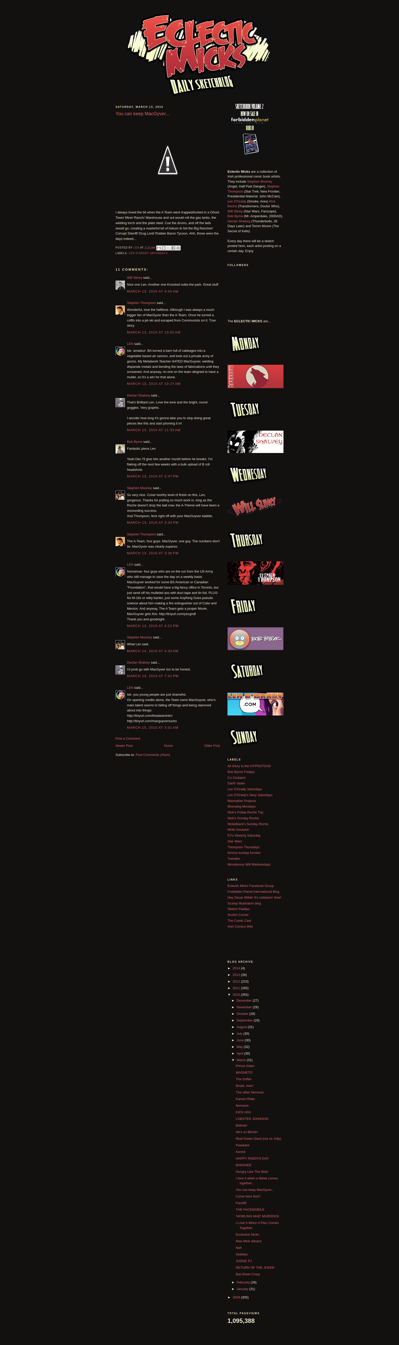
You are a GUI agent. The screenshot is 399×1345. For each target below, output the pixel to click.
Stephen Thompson (141, 303)
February (244, 1282)
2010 (237, 995)
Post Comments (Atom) (153, 755)
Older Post (212, 746)
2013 (237, 975)
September (245, 1020)
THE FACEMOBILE (250, 1209)
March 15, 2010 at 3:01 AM (152, 727)
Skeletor (242, 1254)
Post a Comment (128, 738)
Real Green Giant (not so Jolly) (258, 1139)
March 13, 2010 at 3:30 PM (153, 522)
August (242, 1027)
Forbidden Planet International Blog (253, 892)
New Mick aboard (248, 1241)
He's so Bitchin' (247, 1132)
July (240, 1033)
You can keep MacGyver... (255, 1190)
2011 (237, 988)
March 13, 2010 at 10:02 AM (154, 332)
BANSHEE (243, 1165)
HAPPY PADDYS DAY (252, 1158)
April (240, 1053)
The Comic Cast (239, 921)
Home (168, 746)
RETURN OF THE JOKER (255, 1267)
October (243, 1014)
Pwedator (243, 1145)
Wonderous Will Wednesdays (248, 864)
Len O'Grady (236, 201)
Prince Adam (245, 1066)
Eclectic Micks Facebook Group (250, 886)
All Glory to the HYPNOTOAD (249, 766)
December (245, 1000)
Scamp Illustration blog (244, 903)
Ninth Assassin (238, 829)
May (240, 1047)
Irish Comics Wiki (240, 926)
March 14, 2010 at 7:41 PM (153, 676)
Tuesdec (233, 858)
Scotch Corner (238, 915)
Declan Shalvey (138, 395)
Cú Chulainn (236, 778)
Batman (241, 1125)
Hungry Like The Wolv (252, 1172)
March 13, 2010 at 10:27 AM (154, 384)
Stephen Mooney (139, 488)
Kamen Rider (245, 1099)
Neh (239, 1248)
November (245, 1007)
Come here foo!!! (248, 1196)
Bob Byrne (134, 442)
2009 (237, 1297)
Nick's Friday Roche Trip (245, 812)
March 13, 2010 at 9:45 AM (152, 291)
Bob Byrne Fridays (241, 772)
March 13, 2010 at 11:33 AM (154, 430)
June (241, 1040)
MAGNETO (244, 1072)
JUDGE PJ (244, 1261)
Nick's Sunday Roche (243, 818)
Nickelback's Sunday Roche (247, 824)
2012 (237, 981)
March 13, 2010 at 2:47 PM (153, 476)
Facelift (241, 1203)
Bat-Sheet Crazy (248, 1274)
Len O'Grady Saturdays (148, 253)
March (242, 1060)
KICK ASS (243, 1112)
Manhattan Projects (241, 801)
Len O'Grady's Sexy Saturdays (250, 795)
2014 (237, 968)
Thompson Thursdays (243, 847)
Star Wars (234, 841)
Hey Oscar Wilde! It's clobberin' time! (254, 897)
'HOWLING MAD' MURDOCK (257, 1216)
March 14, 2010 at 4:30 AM (152, 651)
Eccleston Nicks (247, 1234)
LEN (130, 344)
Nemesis (242, 1105)
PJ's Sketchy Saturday (244, 835)
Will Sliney (134, 278)
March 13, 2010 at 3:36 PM (153, 553)
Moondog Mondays (241, 806)
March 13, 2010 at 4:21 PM (153, 626)
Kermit (240, 1152)
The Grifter (243, 1079)
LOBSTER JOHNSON (252, 1119)
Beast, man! (244, 1086)
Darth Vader (236, 783)
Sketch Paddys (238, 909)
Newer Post (124, 746)
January (243, 1289)
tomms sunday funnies (244, 853)
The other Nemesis (250, 1092)
